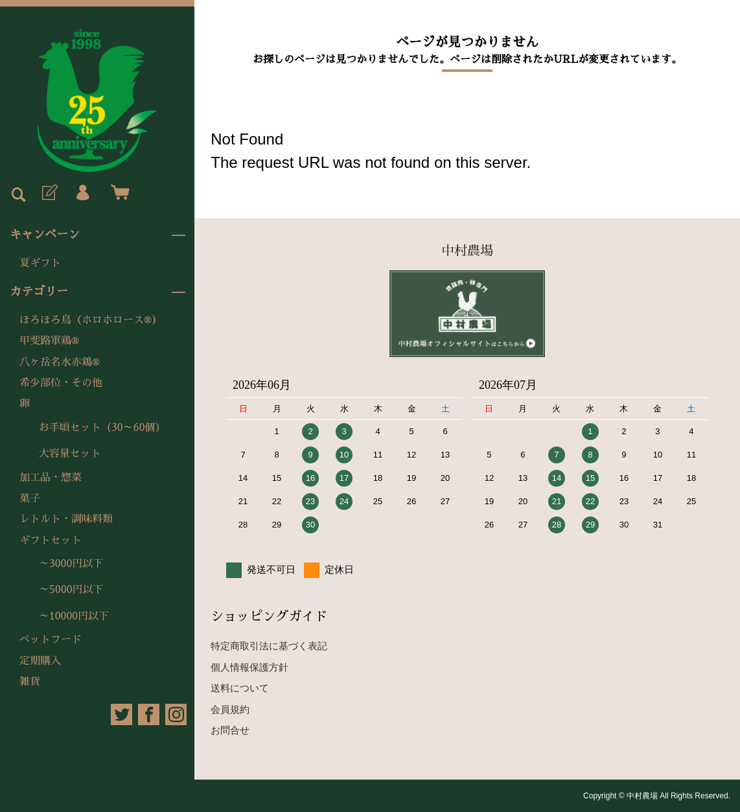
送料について (240, 687)
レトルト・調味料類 (66, 519)
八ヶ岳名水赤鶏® (59, 362)
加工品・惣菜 (50, 477)
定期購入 (40, 661)
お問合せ (230, 730)
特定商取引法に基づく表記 (269, 645)
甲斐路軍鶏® (49, 341)
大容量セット (70, 453)
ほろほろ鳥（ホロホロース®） (90, 320)
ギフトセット (50, 540)
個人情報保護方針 (249, 667)
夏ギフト (40, 263)
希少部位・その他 (60, 383)
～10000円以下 (74, 616)
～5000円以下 (71, 590)
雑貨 (29, 682)
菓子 (29, 498)
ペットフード (50, 639)
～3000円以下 (71, 564)
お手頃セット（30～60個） (102, 428)
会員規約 (230, 709)
